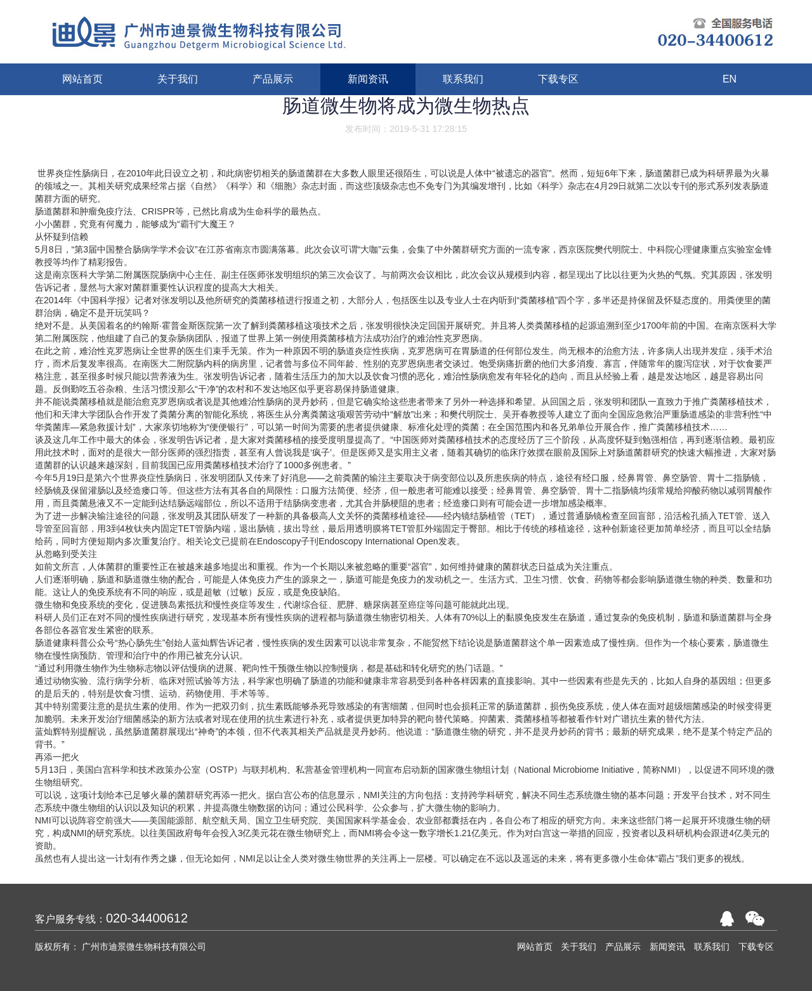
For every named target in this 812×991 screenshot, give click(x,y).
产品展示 (623, 947)
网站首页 (535, 947)
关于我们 (578, 947)
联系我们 (712, 947)
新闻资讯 (667, 947)
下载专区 (756, 947)
